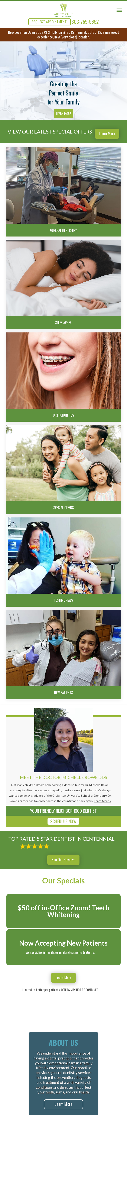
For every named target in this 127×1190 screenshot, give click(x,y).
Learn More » (102, 801)
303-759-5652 (85, 21)
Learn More (63, 113)
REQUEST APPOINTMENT (49, 21)
